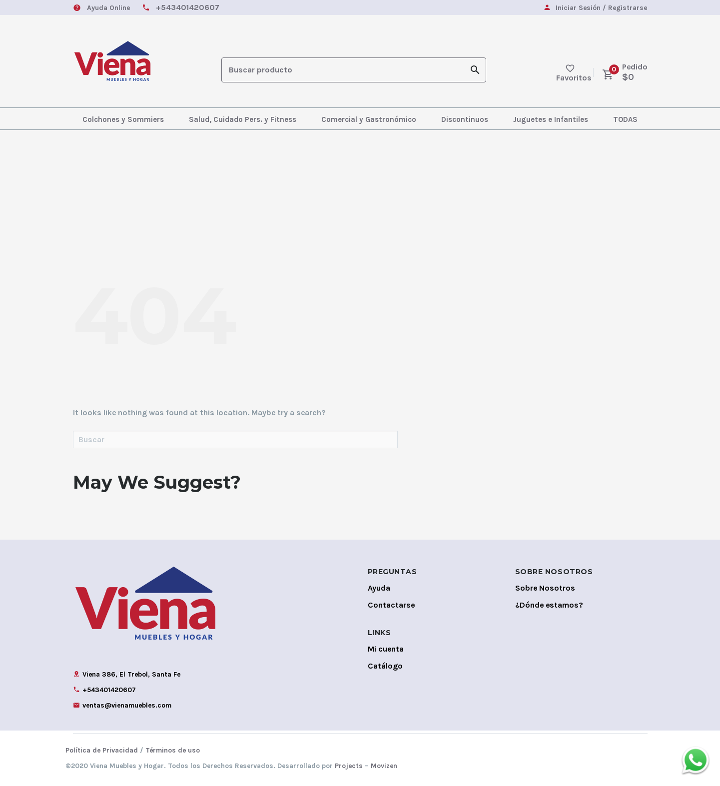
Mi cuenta (386, 649)
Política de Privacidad (101, 750)
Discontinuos (464, 119)
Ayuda (379, 588)
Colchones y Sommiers (123, 119)
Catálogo (385, 666)
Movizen (384, 766)
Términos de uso (172, 750)
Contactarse (391, 605)
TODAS (625, 119)
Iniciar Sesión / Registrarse (601, 8)
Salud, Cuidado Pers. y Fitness (242, 119)
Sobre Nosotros (545, 588)
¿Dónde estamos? (549, 605)
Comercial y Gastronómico (368, 119)
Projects (349, 766)
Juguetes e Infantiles (550, 119)
